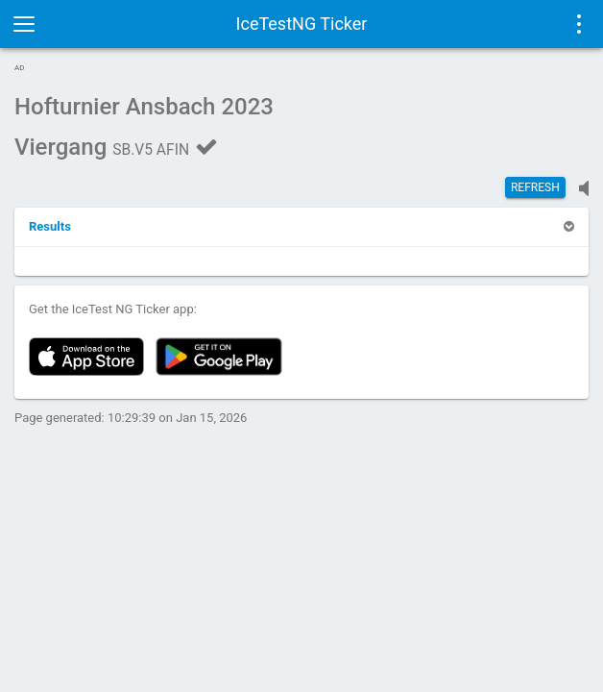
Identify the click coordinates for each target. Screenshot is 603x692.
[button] (50, 226)
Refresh (535, 187)
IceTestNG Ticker (302, 23)
